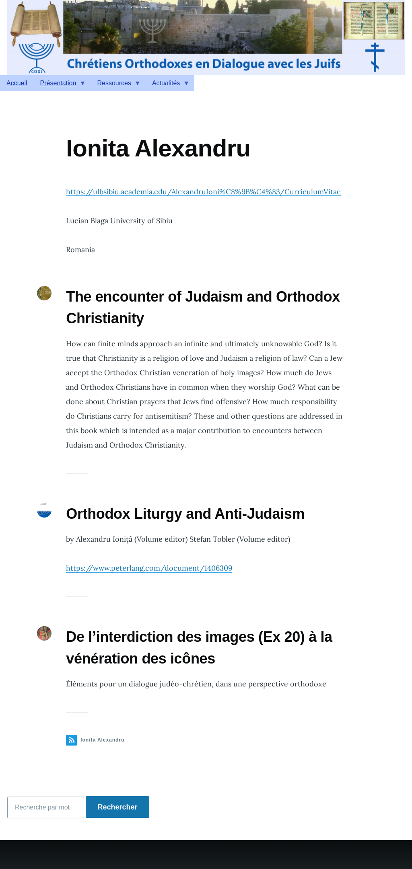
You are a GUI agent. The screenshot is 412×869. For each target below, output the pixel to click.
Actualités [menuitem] (168, 85)
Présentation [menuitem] (60, 85)
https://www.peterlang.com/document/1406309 (149, 568)
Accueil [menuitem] (16, 83)
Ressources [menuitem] (115, 85)
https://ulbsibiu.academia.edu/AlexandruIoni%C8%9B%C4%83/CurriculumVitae (203, 191)
